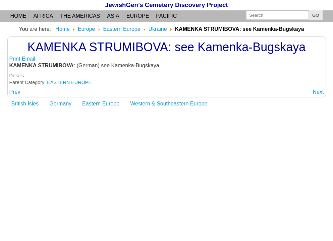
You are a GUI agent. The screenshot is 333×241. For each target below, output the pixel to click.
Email (28, 59)
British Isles (25, 103)
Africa (43, 16)
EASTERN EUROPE (69, 82)
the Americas (80, 16)
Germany (60, 103)
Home (18, 16)
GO (315, 15)
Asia (113, 16)
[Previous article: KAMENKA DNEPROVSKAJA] (14, 92)
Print (15, 59)
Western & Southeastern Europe (168, 103)
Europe (137, 16)
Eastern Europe (100, 103)
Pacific (166, 16)
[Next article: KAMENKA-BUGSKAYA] (318, 92)
